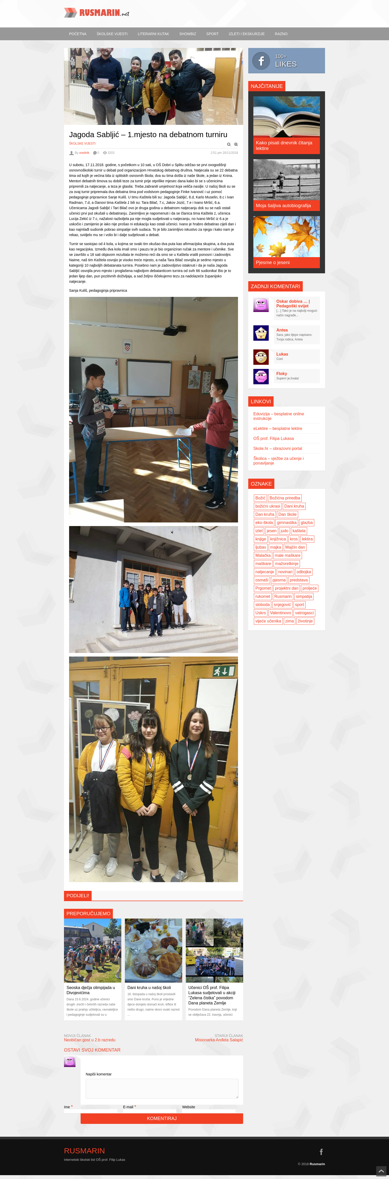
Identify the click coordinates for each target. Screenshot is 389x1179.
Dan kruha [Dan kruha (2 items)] (264, 514)
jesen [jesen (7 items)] (271, 531)
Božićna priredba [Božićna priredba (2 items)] (284, 498)
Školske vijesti (112, 34)
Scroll (381, 1171)
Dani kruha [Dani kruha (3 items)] (294, 506)
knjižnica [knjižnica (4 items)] (278, 539)
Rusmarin (84, 1154)
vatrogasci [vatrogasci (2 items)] (304, 613)
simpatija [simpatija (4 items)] (304, 596)
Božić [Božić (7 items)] (260, 498)
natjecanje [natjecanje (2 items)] (264, 572)
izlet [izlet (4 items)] (259, 531)
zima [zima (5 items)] (289, 621)
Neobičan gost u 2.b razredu (89, 1040)
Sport (212, 34)
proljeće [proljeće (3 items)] (309, 588)
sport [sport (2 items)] (299, 604)
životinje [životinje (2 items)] (305, 621)
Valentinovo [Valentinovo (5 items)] (280, 613)
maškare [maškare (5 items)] (263, 563)
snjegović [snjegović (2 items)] (282, 604)
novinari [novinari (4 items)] (285, 572)
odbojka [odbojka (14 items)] (304, 572)
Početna (78, 34)
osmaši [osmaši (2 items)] (261, 580)
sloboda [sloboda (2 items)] (262, 604)
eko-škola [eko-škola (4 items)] (264, 522)
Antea (282, 330)
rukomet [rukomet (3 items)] (262, 596)
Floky (281, 373)
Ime (67, 1111)
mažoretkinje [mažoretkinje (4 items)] (286, 563)
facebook (321, 1156)
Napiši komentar (99, 1074)
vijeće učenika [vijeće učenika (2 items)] (268, 621)
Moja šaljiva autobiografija (283, 205)
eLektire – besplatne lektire (277, 428)
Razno (281, 34)
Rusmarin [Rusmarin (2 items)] (283, 596)
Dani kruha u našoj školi (149, 987)
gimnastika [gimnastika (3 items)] (286, 522)
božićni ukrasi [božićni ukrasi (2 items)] (267, 506)
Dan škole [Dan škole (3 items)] (287, 514)
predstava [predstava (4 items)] (299, 580)
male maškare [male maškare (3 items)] (287, 555)
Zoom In (236, 144)
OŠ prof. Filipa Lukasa (273, 438)
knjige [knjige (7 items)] (260, 539)
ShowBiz (187, 34)
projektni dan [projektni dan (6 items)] (286, 588)
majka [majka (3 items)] (275, 547)
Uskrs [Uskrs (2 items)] (260, 613)
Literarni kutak (153, 34)
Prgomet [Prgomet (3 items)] (263, 588)
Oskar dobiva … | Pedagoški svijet (293, 303)
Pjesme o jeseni (273, 262)
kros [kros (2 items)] (294, 539)
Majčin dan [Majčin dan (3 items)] (295, 547)
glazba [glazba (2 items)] (307, 522)
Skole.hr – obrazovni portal (277, 448)
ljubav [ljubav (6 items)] (260, 547)
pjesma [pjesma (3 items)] (279, 580)
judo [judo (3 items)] (284, 531)
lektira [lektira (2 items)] (307, 539)
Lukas (282, 354)
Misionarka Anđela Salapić (219, 1040)
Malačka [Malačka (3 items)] (263, 555)
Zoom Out (229, 144)
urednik (84, 153)
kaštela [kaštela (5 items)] (299, 531)
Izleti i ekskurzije (247, 34)
